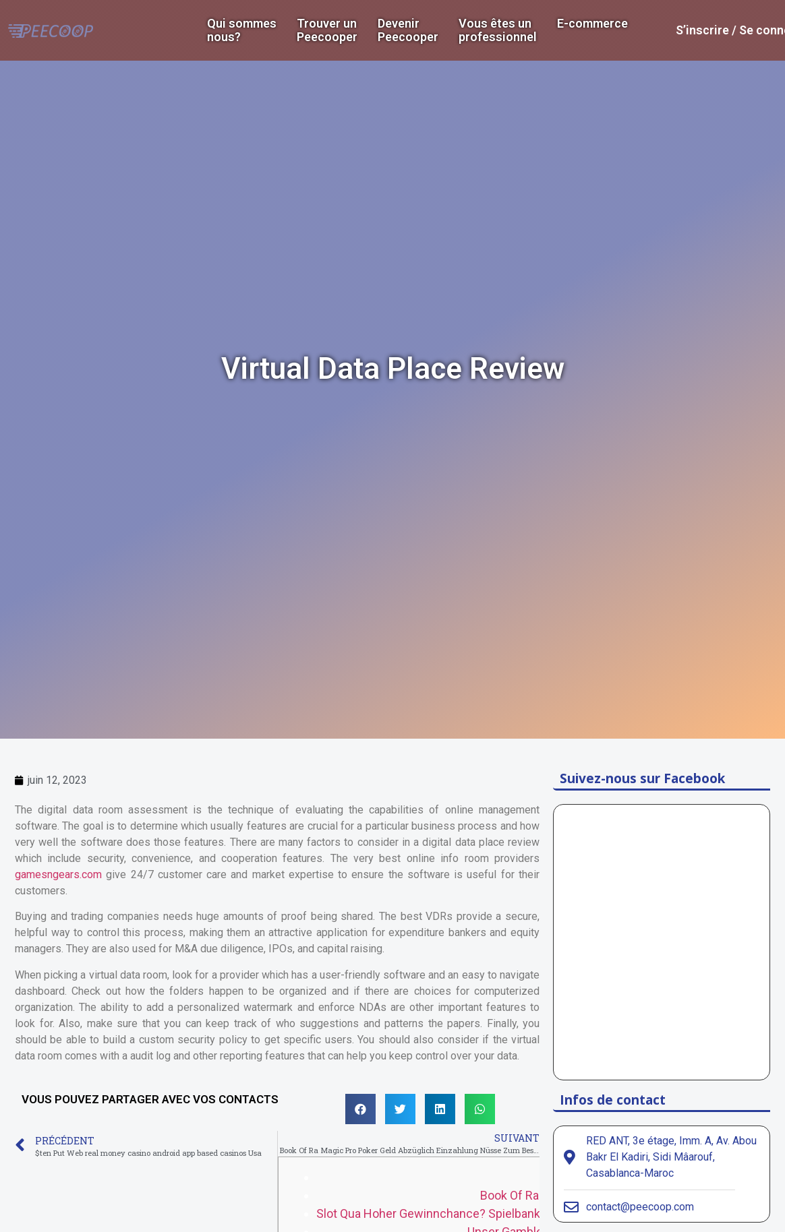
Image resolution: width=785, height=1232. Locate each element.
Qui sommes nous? (242, 30)
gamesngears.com (58, 874)
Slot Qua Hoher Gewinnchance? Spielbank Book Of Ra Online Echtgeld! (503, 1213)
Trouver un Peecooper (327, 30)
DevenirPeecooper (408, 30)
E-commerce (592, 23)
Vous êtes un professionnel (498, 30)
